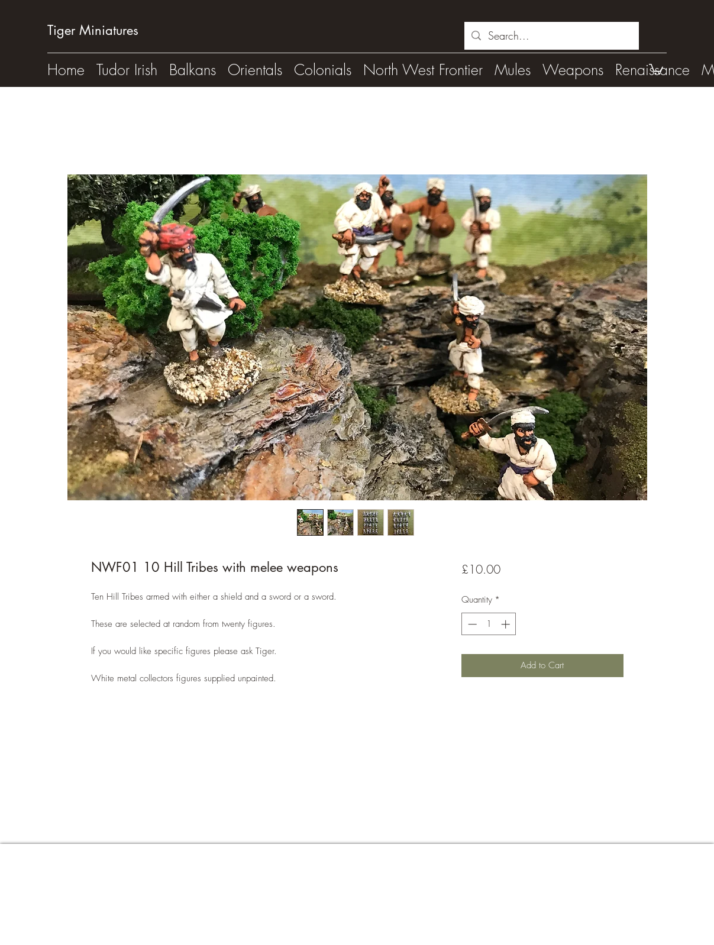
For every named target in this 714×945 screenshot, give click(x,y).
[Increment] (507, 624)
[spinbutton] (489, 624)
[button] (656, 69)
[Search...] (551, 36)
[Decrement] (471, 624)
